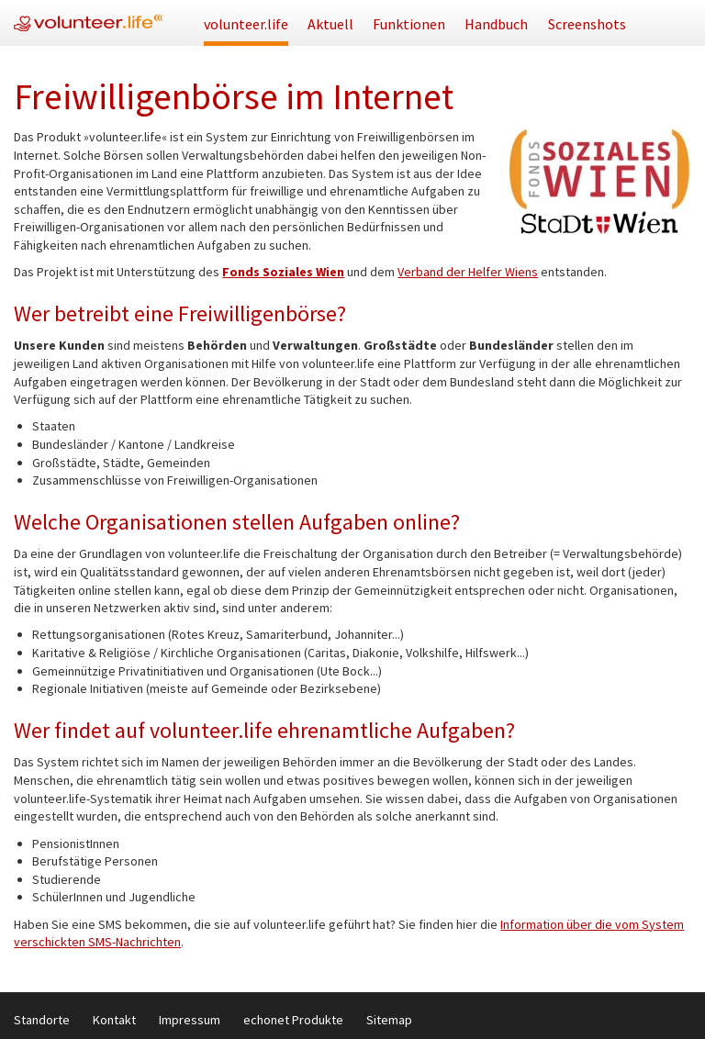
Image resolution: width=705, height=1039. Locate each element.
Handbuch (496, 24)
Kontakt (114, 1019)
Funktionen (409, 24)
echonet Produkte (293, 1019)
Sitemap (389, 1019)
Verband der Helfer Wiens (467, 271)
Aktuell (330, 24)
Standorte (42, 1019)
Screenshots (587, 24)
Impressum (189, 1019)
